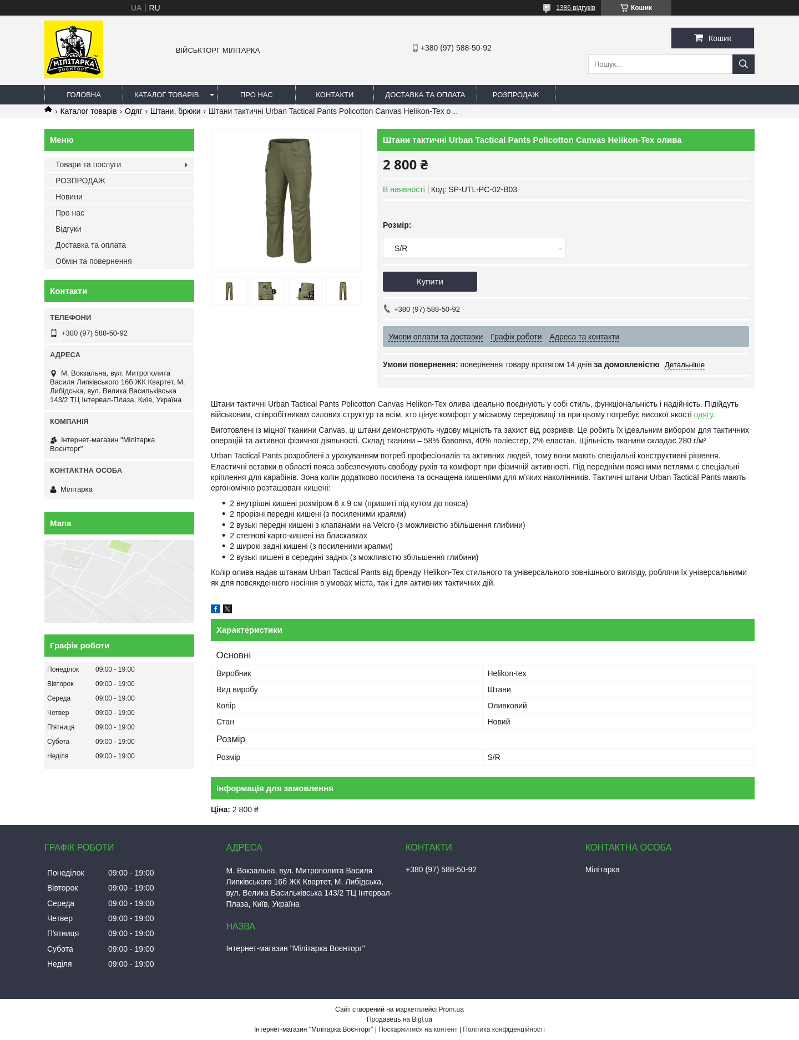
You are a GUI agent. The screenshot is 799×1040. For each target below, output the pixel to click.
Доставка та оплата (425, 95)
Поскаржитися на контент (417, 1029)
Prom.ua (451, 1009)
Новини (69, 196)
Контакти (334, 95)
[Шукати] (743, 64)
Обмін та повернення (93, 261)
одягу (703, 414)
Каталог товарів (166, 95)
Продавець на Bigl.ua (399, 1019)
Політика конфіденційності (504, 1029)
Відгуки (68, 228)
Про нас (256, 95)
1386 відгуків (575, 8)
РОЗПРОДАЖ (516, 95)
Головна (84, 95)
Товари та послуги (88, 164)
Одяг (133, 111)
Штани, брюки (175, 111)
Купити (430, 281)
